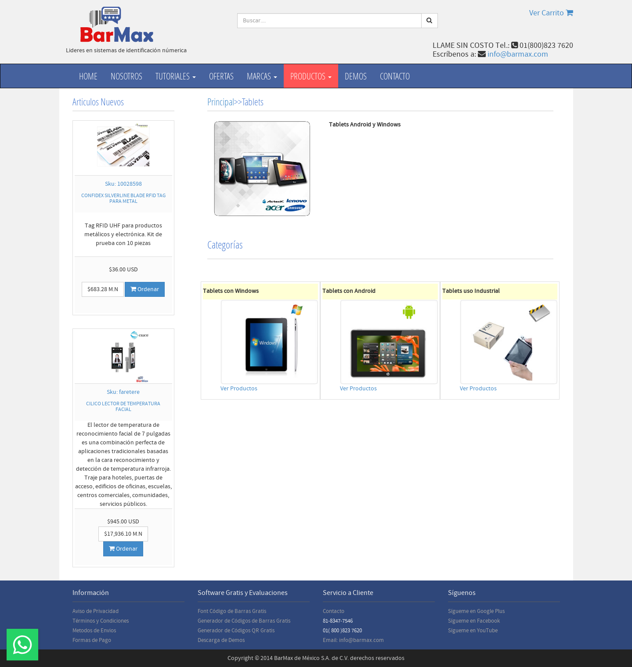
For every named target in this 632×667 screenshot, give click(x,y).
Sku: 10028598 (123, 184)
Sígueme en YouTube (473, 630)
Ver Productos (238, 389)
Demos (356, 76)
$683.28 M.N (102, 289)
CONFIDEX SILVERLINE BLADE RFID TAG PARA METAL (123, 198)
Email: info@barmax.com (353, 640)
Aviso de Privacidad (95, 611)
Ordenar (144, 289)
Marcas (262, 76)
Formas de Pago (91, 640)
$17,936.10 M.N (123, 534)
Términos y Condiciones (100, 620)
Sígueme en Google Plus (476, 611)
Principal (220, 101)
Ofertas (221, 76)
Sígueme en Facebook (474, 620)
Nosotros (126, 76)
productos (311, 76)
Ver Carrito (551, 13)
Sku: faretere (123, 392)
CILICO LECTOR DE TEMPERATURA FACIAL (123, 406)
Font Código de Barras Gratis (232, 611)
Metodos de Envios (94, 630)
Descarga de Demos (221, 640)
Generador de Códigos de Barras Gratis (244, 620)
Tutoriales (175, 76)
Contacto (395, 76)
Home (88, 76)
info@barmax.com (518, 54)
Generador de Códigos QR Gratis (236, 630)
